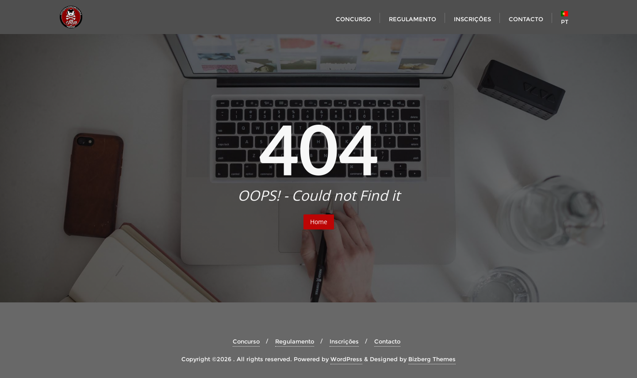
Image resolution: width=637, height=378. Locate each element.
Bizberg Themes (432, 359)
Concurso (246, 341)
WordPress (346, 359)
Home (318, 222)
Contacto (387, 341)
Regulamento (294, 341)
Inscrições (344, 341)
